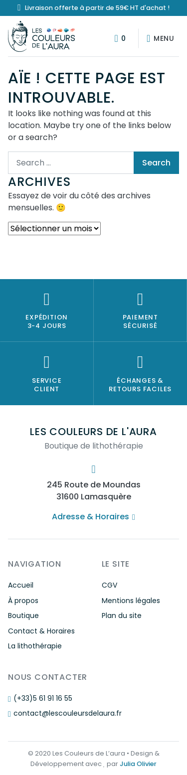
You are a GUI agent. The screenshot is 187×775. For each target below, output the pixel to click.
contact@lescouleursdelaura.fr (65, 713)
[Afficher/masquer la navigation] (158, 38)
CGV (109, 585)
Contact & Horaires (41, 631)
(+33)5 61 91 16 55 (40, 698)
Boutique (23, 615)
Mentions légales (131, 601)
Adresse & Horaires (93, 516)
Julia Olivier (138, 764)
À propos (23, 601)
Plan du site (122, 615)
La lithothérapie (35, 646)
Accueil (20, 585)
